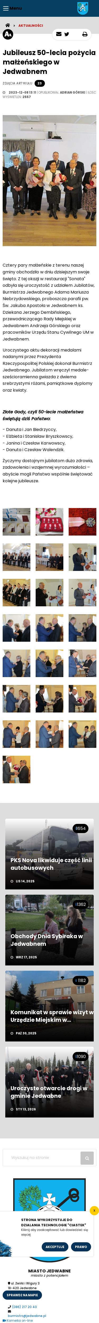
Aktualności (30, 25)
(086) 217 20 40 (24, 1307)
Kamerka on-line (18, 1321)
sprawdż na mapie (22, 1295)
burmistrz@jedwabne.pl (27, 1316)
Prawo (81, 1247)
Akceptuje (55, 1247)
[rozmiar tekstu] (8, 34)
